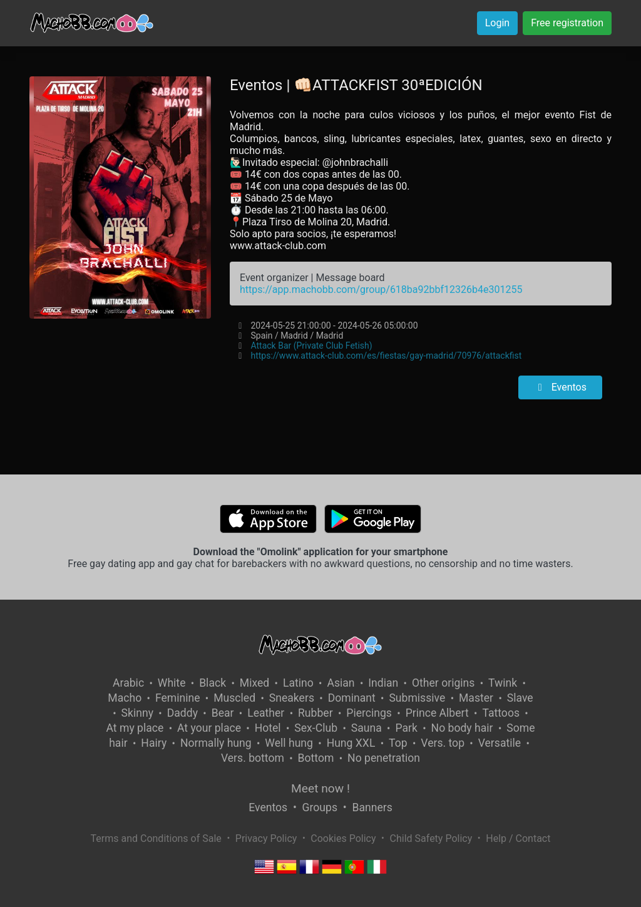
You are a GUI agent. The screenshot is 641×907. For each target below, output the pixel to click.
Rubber (315, 713)
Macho (124, 698)
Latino (298, 683)
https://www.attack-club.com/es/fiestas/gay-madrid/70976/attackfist (385, 356)
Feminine (177, 698)
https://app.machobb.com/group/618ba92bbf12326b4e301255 (381, 289)
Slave (520, 698)
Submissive (417, 698)
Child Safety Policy (431, 838)
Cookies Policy (343, 838)
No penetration (383, 758)
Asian (340, 683)
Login (497, 23)
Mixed (254, 683)
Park (406, 728)
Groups (319, 807)
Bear (223, 713)
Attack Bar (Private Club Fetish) (311, 346)
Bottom (316, 758)
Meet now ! (320, 788)
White (172, 683)
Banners (372, 807)
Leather (265, 713)
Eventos (560, 387)
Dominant (352, 698)
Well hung (289, 743)
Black (212, 683)
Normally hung (216, 743)
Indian (383, 683)
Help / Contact (518, 838)
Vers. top (442, 743)
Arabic (128, 683)
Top (398, 743)
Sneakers (291, 698)
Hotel (268, 728)
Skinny (137, 713)
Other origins (443, 683)
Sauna (366, 728)
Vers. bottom (252, 758)
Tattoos (501, 713)
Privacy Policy (266, 838)
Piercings (369, 713)
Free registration (567, 23)
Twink (502, 683)
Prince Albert (437, 713)
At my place (135, 728)
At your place (209, 728)
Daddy (182, 713)
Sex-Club (315, 728)
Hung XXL (351, 743)
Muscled (234, 698)
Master (476, 698)
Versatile (499, 743)
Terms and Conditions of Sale (156, 838)
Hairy (154, 743)
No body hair (462, 728)
